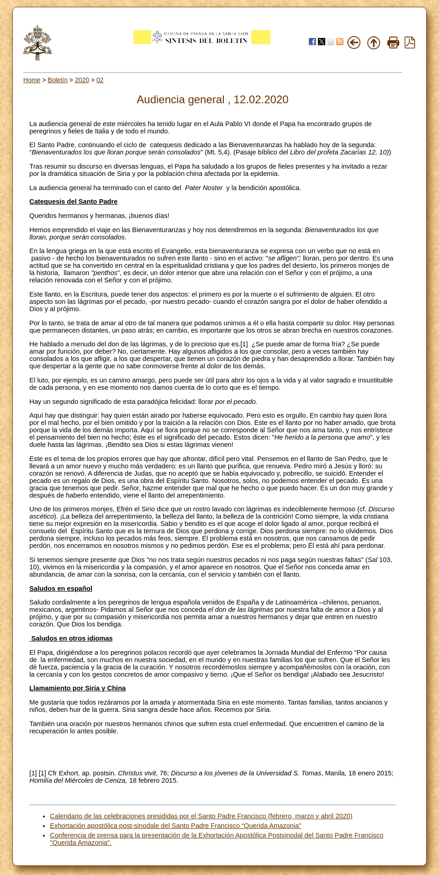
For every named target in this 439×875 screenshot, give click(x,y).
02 (100, 80)
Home (31, 80)
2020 (82, 80)
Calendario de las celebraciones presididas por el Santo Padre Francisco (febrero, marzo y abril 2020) (201, 816)
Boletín (58, 80)
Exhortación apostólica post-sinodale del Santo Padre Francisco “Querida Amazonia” (175, 825)
